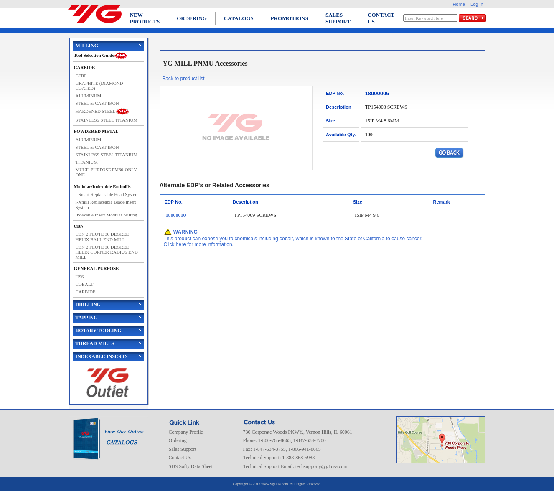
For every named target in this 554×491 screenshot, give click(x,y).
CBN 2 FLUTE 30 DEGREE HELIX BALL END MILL (102, 237)
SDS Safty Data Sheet (191, 466)
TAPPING (87, 318)
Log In (476, 4)
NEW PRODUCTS (145, 18)
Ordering (178, 440)
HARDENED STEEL (96, 111)
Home (458, 4)
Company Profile (186, 432)
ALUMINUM (89, 95)
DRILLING (88, 305)
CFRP (81, 75)
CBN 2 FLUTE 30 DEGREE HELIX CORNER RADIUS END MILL (107, 251)
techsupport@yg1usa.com (321, 466)
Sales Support (182, 449)
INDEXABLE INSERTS (102, 356)
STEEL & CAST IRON (97, 103)
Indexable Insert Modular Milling (106, 214)
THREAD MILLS (95, 343)
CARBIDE (86, 291)
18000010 (176, 215)
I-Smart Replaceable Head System (107, 194)
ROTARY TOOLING (99, 330)
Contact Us (180, 457)
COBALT (85, 284)
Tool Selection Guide (94, 55)
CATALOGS (239, 18)
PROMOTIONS (289, 18)
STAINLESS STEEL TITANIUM (107, 119)
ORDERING (192, 18)
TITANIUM (87, 162)
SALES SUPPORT (338, 18)
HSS (80, 276)
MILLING (87, 45)
